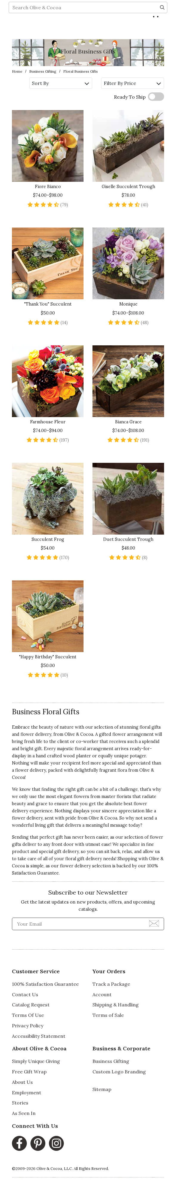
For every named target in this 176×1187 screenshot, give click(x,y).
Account (102, 994)
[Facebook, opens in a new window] (19, 1143)
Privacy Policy (27, 1026)
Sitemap (101, 1089)
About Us (22, 1082)
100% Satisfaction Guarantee (45, 984)
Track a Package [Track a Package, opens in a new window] (111, 984)
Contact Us (25, 994)
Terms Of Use (28, 1015)
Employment (26, 1093)
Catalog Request (31, 1005)
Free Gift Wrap (29, 1072)
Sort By (60, 83)
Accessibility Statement (38, 1036)
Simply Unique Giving (36, 1061)
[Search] (162, 29)
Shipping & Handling (115, 1005)
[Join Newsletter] (154, 923)
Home (17, 71)
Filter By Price (132, 83)
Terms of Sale (108, 1015)
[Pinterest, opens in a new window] (37, 1143)
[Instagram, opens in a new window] (56, 1143)
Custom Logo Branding (119, 1072)
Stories (20, 1103)
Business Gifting (42, 71)
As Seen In (23, 1113)
